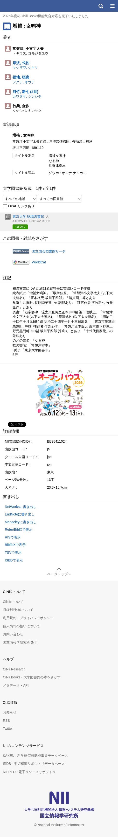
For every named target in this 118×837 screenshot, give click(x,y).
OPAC (20, 227)
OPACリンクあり (19, 206)
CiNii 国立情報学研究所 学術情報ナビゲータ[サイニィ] (21, 6)
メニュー (112, 5)
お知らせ (9, 712)
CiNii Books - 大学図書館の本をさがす (32, 677)
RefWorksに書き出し (20, 507)
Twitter (8, 728)
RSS (6, 720)
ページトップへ (59, 574)
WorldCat (39, 262)
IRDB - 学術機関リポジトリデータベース (34, 764)
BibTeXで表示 (15, 545)
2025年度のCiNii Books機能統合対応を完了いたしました (46, 16)
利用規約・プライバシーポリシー (28, 618)
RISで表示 (13, 537)
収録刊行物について (18, 610)
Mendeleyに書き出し (20, 522)
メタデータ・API (16, 685)
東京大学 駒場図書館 (28, 216)
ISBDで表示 (14, 560)
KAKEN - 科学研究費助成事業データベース (35, 756)
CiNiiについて (13, 602)
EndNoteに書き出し (20, 514)
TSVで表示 (13, 552)
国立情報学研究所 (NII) (20, 642)
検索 (100, 5)
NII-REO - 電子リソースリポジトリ (29, 772)
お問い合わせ (13, 634)
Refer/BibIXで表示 (18, 529)
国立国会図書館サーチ (49, 251)
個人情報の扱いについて (21, 626)
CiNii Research (14, 669)
